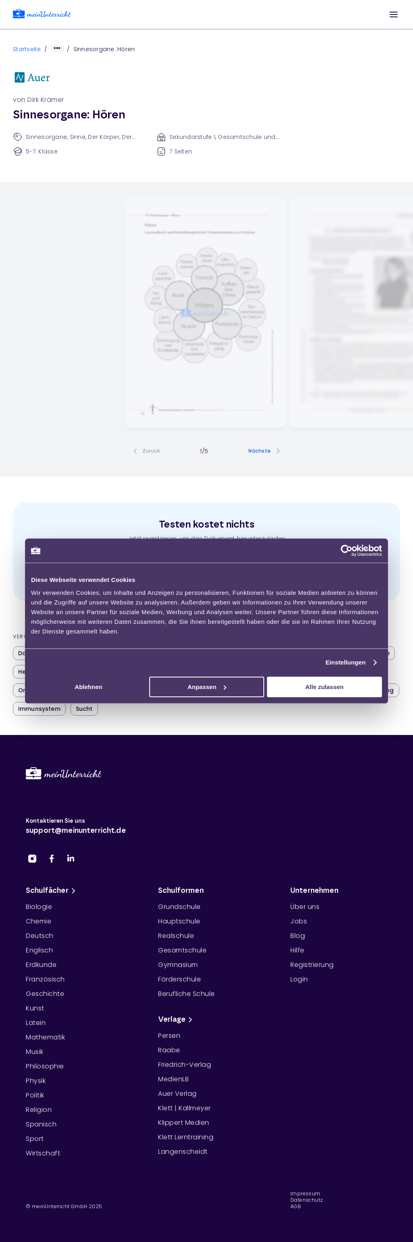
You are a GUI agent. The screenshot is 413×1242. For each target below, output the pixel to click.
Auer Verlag (177, 1093)
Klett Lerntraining (185, 1137)
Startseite (27, 49)
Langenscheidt (183, 1151)
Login (299, 979)
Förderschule (179, 979)
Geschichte (45, 993)
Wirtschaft (43, 1153)
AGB (295, 1206)
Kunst (35, 1008)
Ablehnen (88, 686)
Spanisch (41, 1124)
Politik (35, 1095)
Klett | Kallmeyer (184, 1108)
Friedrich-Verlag (184, 1064)
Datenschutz (306, 1200)
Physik (36, 1080)
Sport (35, 1138)
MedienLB (173, 1079)
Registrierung (312, 964)
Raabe (169, 1050)
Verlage (176, 1020)
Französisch (45, 979)
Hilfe (297, 950)
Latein (36, 1022)
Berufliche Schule (186, 993)
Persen (169, 1035)
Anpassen (207, 686)
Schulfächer (52, 891)
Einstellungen (345, 662)
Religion (39, 1109)
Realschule (176, 935)
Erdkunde (41, 964)
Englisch (39, 950)
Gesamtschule (182, 950)
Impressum (305, 1193)
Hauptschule (179, 921)
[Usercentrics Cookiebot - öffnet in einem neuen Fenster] (346, 550)
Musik (35, 1051)
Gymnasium (178, 964)
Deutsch (40, 935)
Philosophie (45, 1066)
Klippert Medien (183, 1122)
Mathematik (45, 1037)
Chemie (38, 921)
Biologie (39, 906)
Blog (297, 935)
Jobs (298, 921)
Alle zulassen (324, 686)
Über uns (304, 906)
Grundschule (179, 906)
